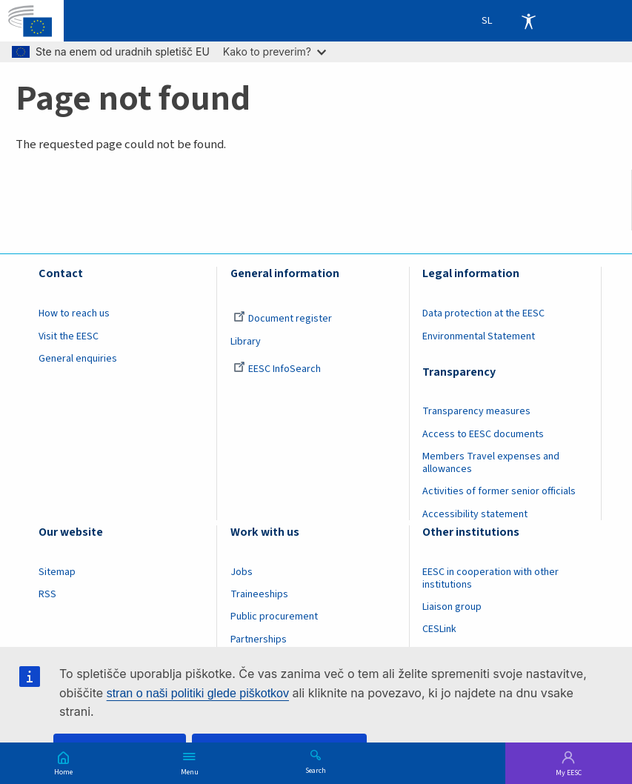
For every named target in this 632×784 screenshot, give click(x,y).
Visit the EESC (69, 336)
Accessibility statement (475, 514)
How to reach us (74, 313)
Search (315, 769)
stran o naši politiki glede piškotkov (198, 693)
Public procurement (274, 616)
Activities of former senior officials (499, 491)
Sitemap (57, 572)
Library (245, 341)
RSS (47, 594)
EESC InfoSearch (277, 369)
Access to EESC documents (483, 434)
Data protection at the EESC (483, 313)
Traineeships (259, 594)
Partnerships (258, 639)
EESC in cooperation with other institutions (490, 578)
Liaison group (452, 606)
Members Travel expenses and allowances (490, 462)
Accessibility (528, 20)
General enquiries (78, 358)
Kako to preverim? (274, 51)
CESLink (439, 629)
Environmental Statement (478, 336)
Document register (282, 318)
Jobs (241, 572)
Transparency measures (476, 411)
